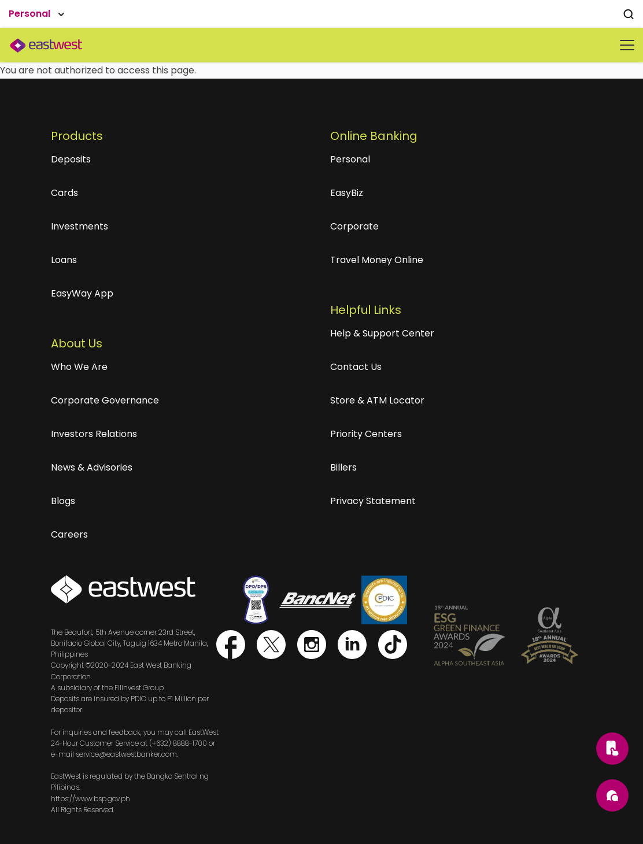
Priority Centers (366, 433)
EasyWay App (82, 293)
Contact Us (356, 366)
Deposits (71, 159)
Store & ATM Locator (377, 400)
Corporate (354, 226)
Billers (343, 467)
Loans (64, 259)
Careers (69, 534)
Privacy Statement (373, 501)
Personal (350, 159)
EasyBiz (346, 192)
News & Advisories (91, 467)
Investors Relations (94, 433)
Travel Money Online (376, 259)
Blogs (63, 501)
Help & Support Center (382, 333)
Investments (79, 226)
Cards (64, 192)
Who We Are (79, 366)
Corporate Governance (105, 400)
